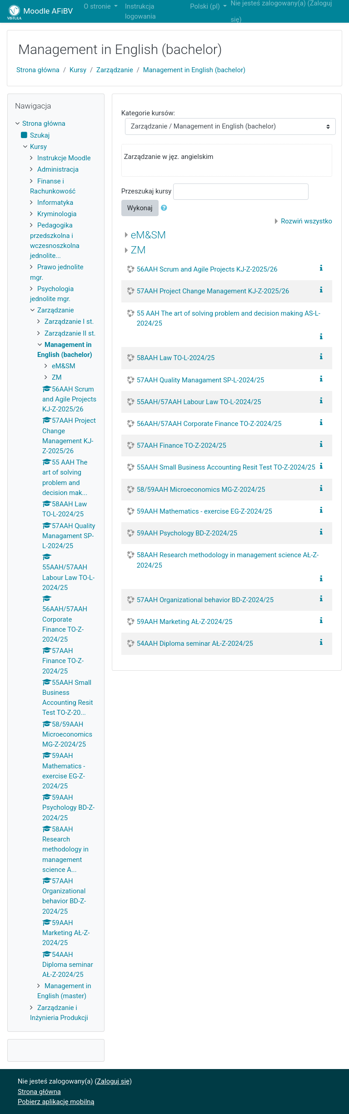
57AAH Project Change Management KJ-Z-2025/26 (213, 291)
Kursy (78, 70)
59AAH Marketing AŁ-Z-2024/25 (185, 622)
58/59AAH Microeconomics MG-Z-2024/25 (201, 489)
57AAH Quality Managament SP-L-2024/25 (200, 380)
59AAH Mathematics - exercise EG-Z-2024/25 (204, 511)
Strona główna (38, 70)
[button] (166, 208)
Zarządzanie (114, 70)
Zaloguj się (113, 1081)
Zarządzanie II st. (70, 333)
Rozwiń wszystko (306, 221)
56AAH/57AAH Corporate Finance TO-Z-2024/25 (209, 424)
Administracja (58, 169)
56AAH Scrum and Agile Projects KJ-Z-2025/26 (207, 269)
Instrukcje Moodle (64, 158)
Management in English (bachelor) (194, 70)
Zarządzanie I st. (69, 321)
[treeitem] (56, 124)
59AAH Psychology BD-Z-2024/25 (187, 533)
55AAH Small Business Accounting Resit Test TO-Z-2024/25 (226, 467)
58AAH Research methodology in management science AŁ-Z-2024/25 (228, 560)
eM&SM (148, 235)
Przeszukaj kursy (146, 191)
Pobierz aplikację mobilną (56, 1102)
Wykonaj (140, 208)
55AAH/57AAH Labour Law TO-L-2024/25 (199, 402)
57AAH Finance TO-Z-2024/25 (181, 445)
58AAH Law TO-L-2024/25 (176, 358)
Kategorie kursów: (148, 113)
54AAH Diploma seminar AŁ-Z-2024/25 (195, 643)
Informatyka (55, 202)
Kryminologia (57, 214)
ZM (138, 250)
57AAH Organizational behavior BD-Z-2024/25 (205, 600)
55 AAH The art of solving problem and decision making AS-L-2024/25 (228, 318)
